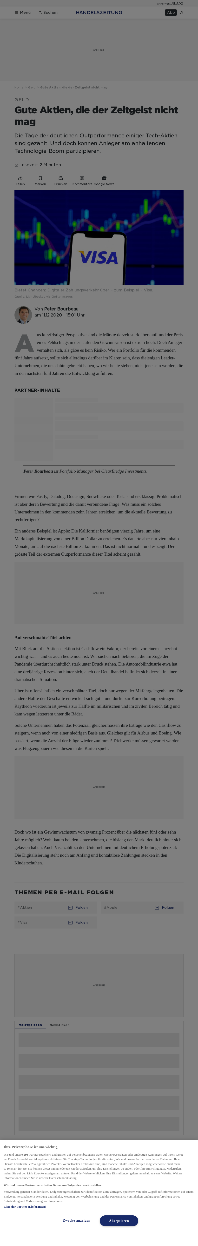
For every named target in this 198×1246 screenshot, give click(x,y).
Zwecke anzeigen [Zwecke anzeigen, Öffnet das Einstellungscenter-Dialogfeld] (76, 1220)
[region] (99, 1193)
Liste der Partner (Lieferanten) (25, 1206)
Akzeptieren (119, 1221)
